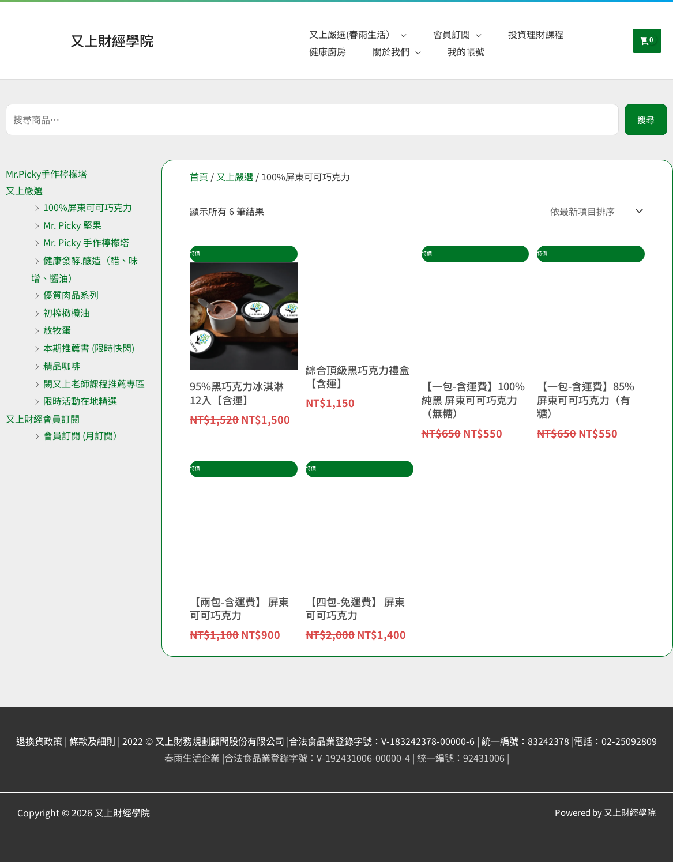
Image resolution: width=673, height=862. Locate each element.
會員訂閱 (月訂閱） (82, 435)
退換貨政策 (39, 741)
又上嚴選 (24, 190)
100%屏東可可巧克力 (87, 207)
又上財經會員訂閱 (43, 419)
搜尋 (646, 120)
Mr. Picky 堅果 (72, 225)
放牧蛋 (57, 330)
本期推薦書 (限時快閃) (88, 348)
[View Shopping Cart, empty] (647, 41)
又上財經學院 (111, 40)
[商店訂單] (594, 211)
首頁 (199, 176)
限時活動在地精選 (80, 401)
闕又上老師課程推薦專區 (94, 383)
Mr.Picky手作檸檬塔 (46, 173)
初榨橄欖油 (66, 312)
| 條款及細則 (90, 741)
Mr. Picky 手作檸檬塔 (86, 242)
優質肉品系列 (71, 295)
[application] (401, 34)
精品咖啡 (61, 365)
